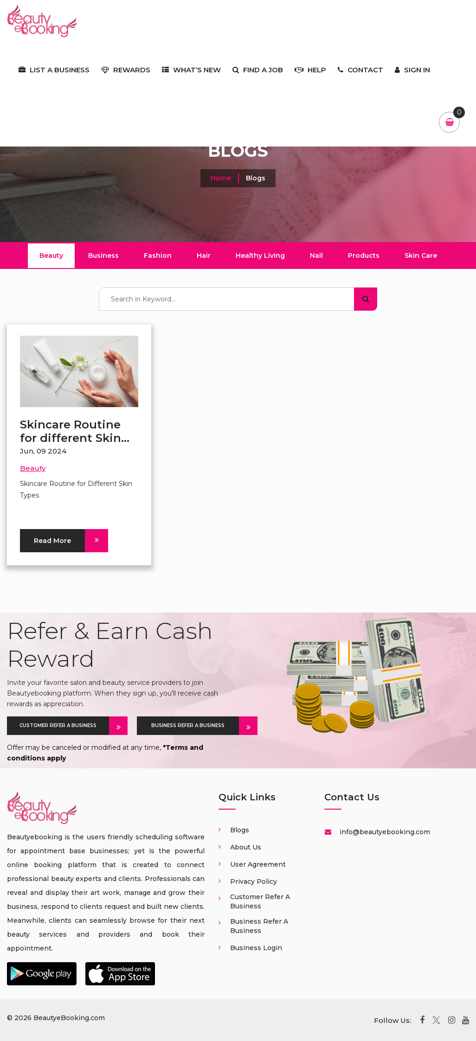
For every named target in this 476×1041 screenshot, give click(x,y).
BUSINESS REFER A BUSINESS (195, 725)
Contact (360, 69)
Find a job (257, 69)
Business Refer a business (259, 926)
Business (103, 255)
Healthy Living (260, 255)
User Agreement (258, 864)
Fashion (158, 255)
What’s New (191, 69)
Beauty (51, 255)
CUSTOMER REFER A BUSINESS (64, 725)
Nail (316, 255)
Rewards (125, 69)
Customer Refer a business (260, 901)
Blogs (239, 830)
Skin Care (421, 255)
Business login (256, 948)
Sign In (412, 69)
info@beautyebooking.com (384, 832)
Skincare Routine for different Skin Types (70, 438)
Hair (204, 255)
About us (245, 847)
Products (364, 255)
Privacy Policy (253, 881)
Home (221, 178)
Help (310, 69)
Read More (59, 540)
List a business (54, 69)
